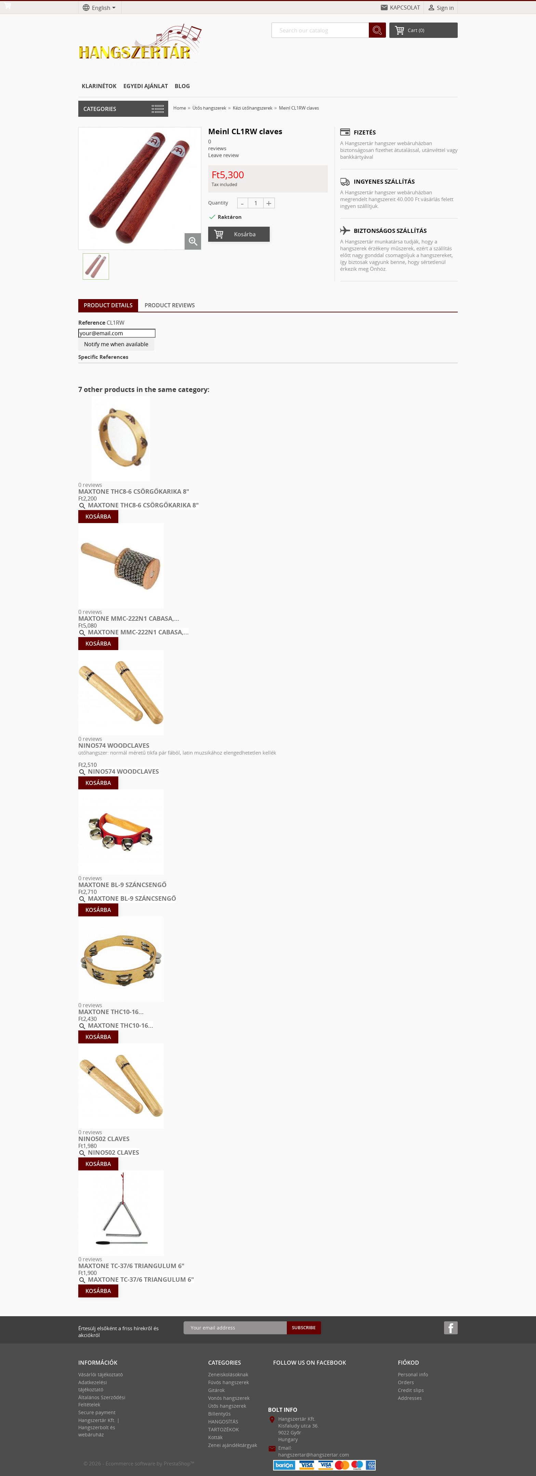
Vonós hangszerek (229, 1398)
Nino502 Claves (104, 1139)
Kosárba (245, 234)
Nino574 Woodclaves (113, 745)
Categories (99, 109)
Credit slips (411, 1390)
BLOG (182, 86)
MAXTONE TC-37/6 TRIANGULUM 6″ (131, 1266)
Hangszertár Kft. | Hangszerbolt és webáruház (99, 1427)
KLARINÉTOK (99, 86)
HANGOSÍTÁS (223, 1421)
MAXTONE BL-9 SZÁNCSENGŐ (122, 885)
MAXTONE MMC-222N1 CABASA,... (128, 618)
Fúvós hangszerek (228, 1382)
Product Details (108, 305)
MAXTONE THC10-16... (111, 1012)
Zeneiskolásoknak (228, 1374)
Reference (91, 322)
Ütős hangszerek (227, 1406)
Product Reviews (170, 305)
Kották (215, 1437)
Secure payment (97, 1412)
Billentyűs (219, 1413)
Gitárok (216, 1390)
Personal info (413, 1374)
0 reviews (90, 485)
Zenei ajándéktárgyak (232, 1445)
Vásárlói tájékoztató (100, 1374)
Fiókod (408, 1362)
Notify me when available (116, 344)
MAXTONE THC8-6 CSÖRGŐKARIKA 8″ (133, 491)
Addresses (410, 1398)
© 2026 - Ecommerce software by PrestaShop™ (139, 1463)
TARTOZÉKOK (223, 1429)
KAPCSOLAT (405, 7)
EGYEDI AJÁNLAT (145, 86)
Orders (406, 1382)
